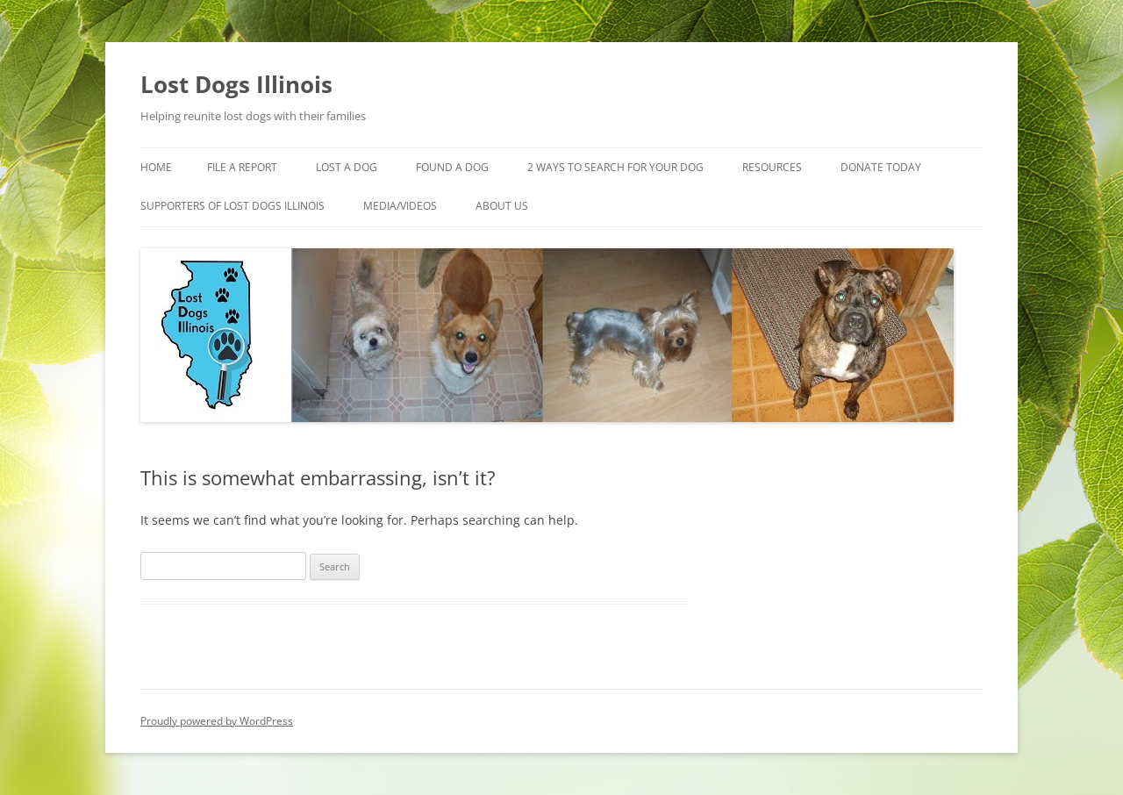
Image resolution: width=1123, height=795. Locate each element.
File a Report (242, 167)
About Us (502, 205)
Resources (772, 167)
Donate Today (880, 167)
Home (156, 167)
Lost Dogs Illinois (236, 84)
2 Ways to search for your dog (615, 167)
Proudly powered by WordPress (216, 720)
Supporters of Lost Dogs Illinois (232, 205)
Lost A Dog (346, 167)
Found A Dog (452, 167)
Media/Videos (400, 205)
